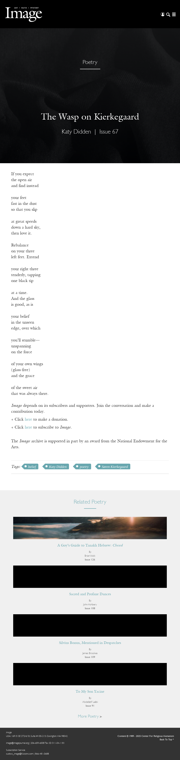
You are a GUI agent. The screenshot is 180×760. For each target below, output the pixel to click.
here (28, 420)
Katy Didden (76, 132)
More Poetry (90, 717)
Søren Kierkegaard (115, 467)
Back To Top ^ (167, 739)
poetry (84, 467)
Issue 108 (90, 608)
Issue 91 (90, 706)
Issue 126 (90, 559)
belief (32, 467)
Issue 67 (108, 132)
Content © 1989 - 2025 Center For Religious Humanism (145, 736)
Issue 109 (90, 657)
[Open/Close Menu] (173, 14)
